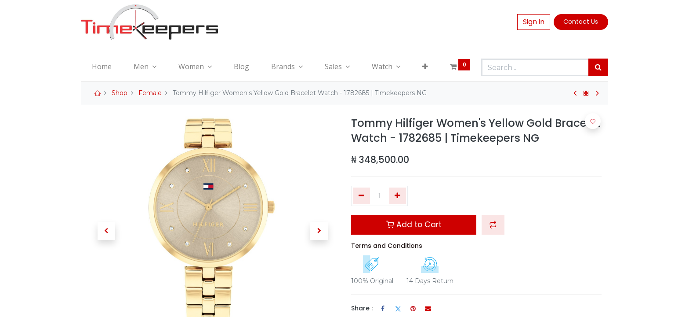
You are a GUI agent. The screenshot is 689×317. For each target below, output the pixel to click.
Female (150, 93)
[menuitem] (102, 66)
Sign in (533, 22)
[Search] (598, 67)
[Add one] (397, 196)
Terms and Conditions (386, 245)
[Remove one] (361, 196)
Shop (119, 93)
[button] (425, 66)
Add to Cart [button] (414, 224)
